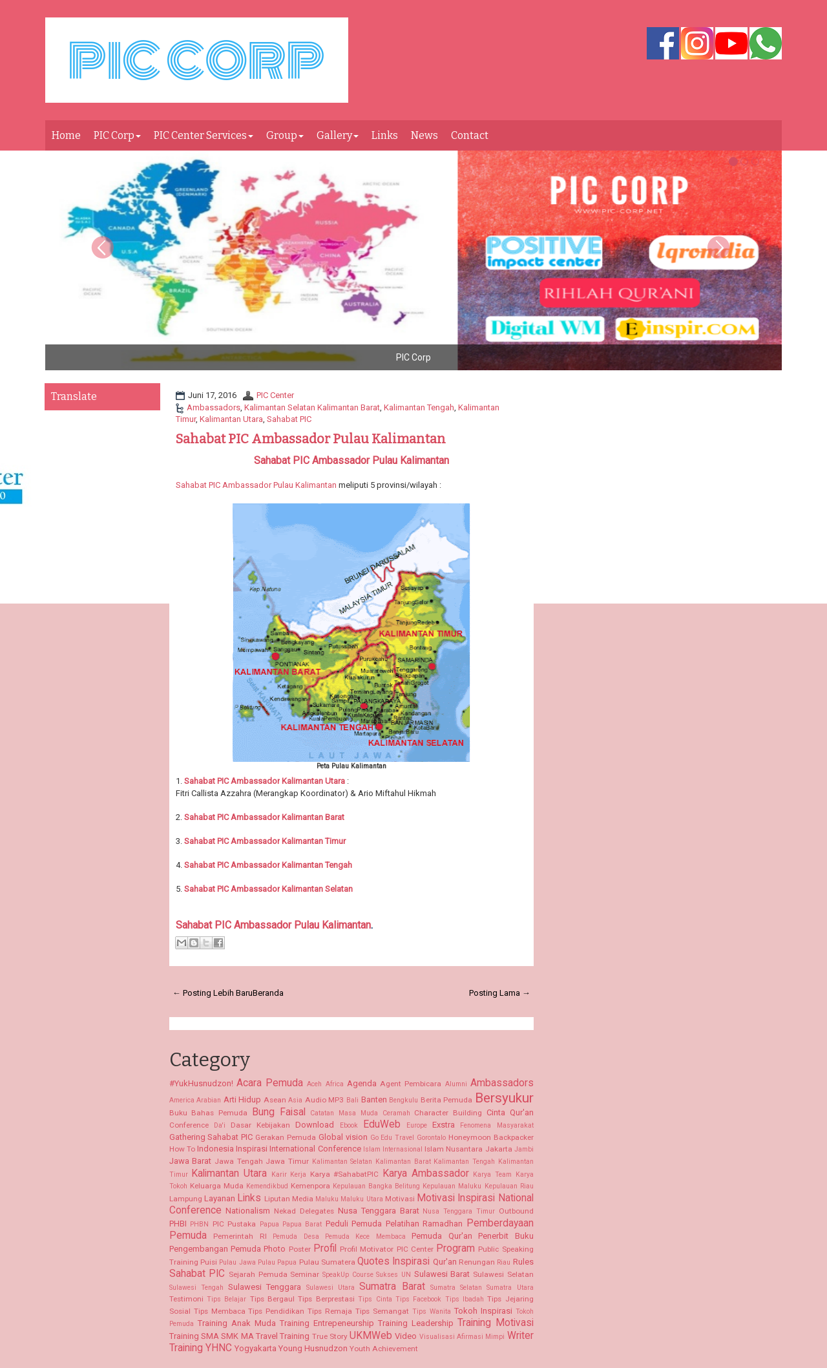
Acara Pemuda (269, 1083)
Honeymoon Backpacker (491, 1137)
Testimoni (186, 1298)
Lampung (185, 1198)
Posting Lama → (499, 993)
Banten (374, 1099)
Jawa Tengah (239, 1161)
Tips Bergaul (272, 1298)
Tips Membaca (220, 1311)
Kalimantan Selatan (268, 889)
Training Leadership (416, 1323)
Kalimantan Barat (312, 817)
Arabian (208, 1100)
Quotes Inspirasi (393, 1261)
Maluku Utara (361, 1199)
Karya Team (492, 1174)
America (181, 1100)
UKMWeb (371, 1336)
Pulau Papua (277, 1262)
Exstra (443, 1125)
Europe (416, 1125)
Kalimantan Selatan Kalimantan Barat (312, 407)
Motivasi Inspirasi (456, 1198)
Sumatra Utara (510, 1287)
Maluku (327, 1199)
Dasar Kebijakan (260, 1125)
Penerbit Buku (505, 1236)
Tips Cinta (375, 1299)
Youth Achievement (384, 1348)
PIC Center (275, 395)
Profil (325, 1248)
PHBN (199, 1224)
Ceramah (396, 1113)
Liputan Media (288, 1198)
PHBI (178, 1223)
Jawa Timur (287, 1161)
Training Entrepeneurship (327, 1323)
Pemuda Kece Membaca (365, 1236)
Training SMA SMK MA (211, 1336)
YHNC (218, 1348)
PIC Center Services (203, 135)
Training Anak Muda (237, 1323)
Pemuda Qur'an (442, 1236)
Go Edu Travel (392, 1137)
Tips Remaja (330, 1311)
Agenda (362, 1083)
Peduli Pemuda (354, 1223)
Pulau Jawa (237, 1262)
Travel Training (282, 1336)
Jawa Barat (190, 1161)
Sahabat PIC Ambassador (232, 817)
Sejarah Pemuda (258, 1274)
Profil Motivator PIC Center (387, 1249)
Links (385, 135)
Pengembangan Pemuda (215, 1249)
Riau (503, 1262)
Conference (189, 1125)
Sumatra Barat (391, 1286)
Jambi (524, 1149)
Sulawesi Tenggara (264, 1287)
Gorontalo (431, 1137)
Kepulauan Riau (509, 1186)
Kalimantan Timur (313, 841)
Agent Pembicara (410, 1083)
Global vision (343, 1137)
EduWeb (382, 1124)
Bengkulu (403, 1100)
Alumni (456, 1084)
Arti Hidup (243, 1099)
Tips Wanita (431, 1311)
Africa (335, 1084)
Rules (523, 1262)
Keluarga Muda (217, 1185)
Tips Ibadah (464, 1299)
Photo (275, 1249)
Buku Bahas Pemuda (208, 1112)
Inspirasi (251, 1148)
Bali (352, 1100)
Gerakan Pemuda (285, 1137)
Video (406, 1336)
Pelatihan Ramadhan (424, 1223)
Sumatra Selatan (456, 1287)
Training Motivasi (495, 1323)
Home (66, 135)
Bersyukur (504, 1098)
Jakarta (498, 1148)
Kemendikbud (267, 1186)
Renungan (477, 1262)
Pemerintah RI (239, 1236)
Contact (469, 135)
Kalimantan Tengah (419, 407)
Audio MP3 (324, 1099)
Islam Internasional (393, 1149)
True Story (330, 1336)
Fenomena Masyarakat (496, 1125)
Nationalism (247, 1210)
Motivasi (400, 1198)
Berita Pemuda (447, 1099)
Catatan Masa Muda (344, 1113)
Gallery (338, 135)
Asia (295, 1100)
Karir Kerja (289, 1174)
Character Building (448, 1112)
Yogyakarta (256, 1348)
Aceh (314, 1084)
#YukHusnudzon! (201, 1083)
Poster (300, 1249)
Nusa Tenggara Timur (459, 1211)
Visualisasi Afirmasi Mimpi (462, 1336)
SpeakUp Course (347, 1274)
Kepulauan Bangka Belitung (376, 1186)
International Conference (315, 1148)
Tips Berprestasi (326, 1298)
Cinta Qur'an (510, 1112)
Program (455, 1248)
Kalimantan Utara (231, 419)
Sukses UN (393, 1274)
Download (314, 1125)
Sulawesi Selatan (503, 1274)
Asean (275, 1099)
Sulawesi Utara (330, 1287)
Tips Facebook (418, 1299)
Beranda (268, 993)
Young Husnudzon (313, 1348)
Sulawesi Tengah (196, 1287)
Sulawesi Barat (442, 1274)
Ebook (349, 1125)
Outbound (516, 1210)
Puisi (208, 1262)
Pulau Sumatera (327, 1262)
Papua (269, 1224)
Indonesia (215, 1148)
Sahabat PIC (289, 419)
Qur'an (445, 1262)
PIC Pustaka (234, 1223)
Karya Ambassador (425, 1173)
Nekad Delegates (304, 1210)
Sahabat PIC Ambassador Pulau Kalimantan (311, 439)
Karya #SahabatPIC (344, 1174)
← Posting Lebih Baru (213, 993)
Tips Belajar (226, 1299)
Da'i (219, 1125)
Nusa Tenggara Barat (378, 1210)
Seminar (304, 1274)
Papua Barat (302, 1224)
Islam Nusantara (453, 1148)
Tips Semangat (382, 1311)
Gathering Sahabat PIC (211, 1137)
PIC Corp (117, 135)
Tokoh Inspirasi (483, 1311)
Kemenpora (310, 1185)
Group (285, 135)
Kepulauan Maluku (452, 1186)
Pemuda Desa (296, 1236)
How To (182, 1148)
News (424, 135)
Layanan (219, 1198)
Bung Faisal (279, 1112)
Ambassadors (213, 407)
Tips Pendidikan (276, 1311)
